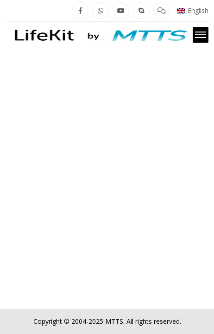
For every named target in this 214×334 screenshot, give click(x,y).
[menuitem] (192, 11)
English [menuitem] (198, 10)
